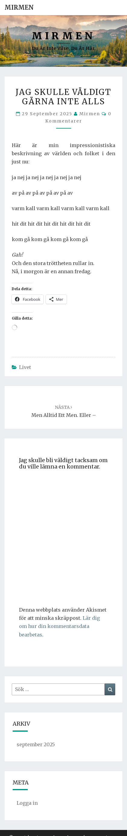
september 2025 (36, 744)
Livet (25, 367)
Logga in (27, 803)
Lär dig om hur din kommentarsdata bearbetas (59, 626)
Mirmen (19, 7)
